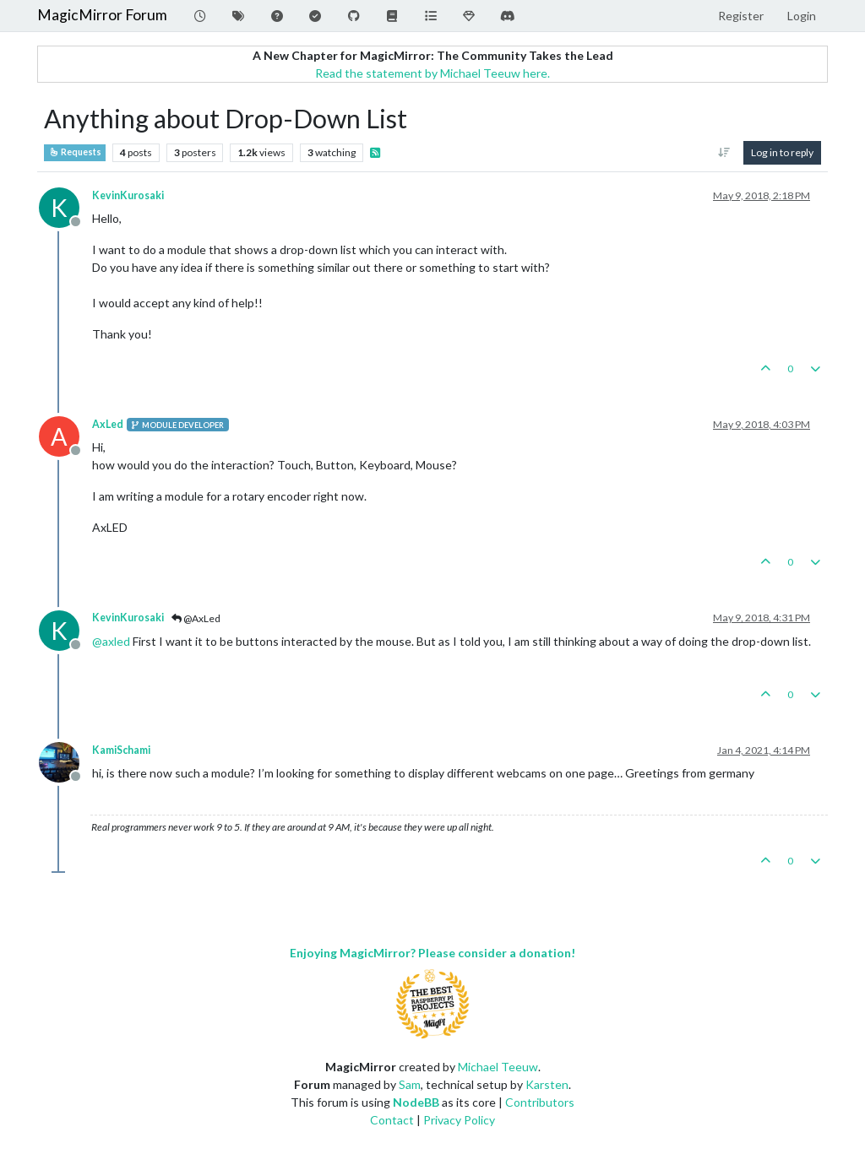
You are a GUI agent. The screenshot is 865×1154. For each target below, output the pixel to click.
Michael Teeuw (498, 1066)
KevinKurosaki (128, 195)
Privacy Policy (459, 1120)
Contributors (539, 1102)
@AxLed (195, 618)
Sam (410, 1084)
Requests (74, 152)
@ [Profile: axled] (111, 641)
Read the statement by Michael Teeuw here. (432, 73)
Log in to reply (782, 152)
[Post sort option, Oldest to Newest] (724, 153)
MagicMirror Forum (102, 15)
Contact (392, 1120)
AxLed (107, 424)
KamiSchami (121, 750)
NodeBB (416, 1102)
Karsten (547, 1084)
